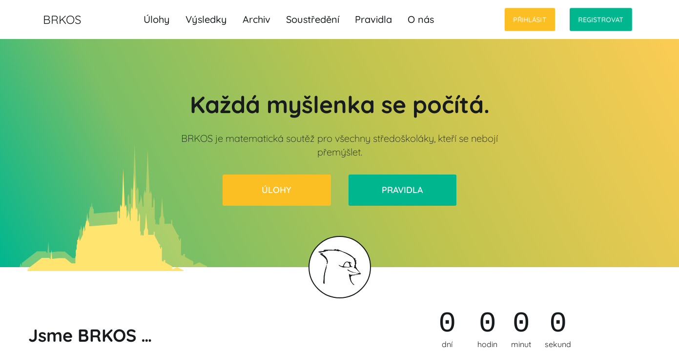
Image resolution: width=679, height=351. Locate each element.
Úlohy (157, 19)
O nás (421, 19)
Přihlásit (530, 19)
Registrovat (601, 19)
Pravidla (373, 19)
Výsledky (206, 19)
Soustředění (312, 19)
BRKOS (62, 19)
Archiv (256, 19)
